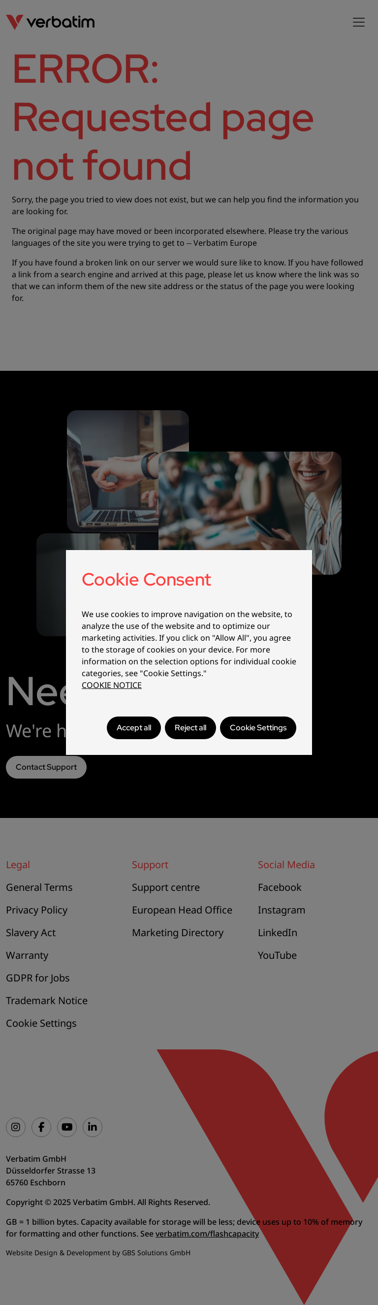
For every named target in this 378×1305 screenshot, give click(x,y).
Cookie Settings (258, 727)
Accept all (134, 727)
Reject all (190, 727)
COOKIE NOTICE (112, 685)
